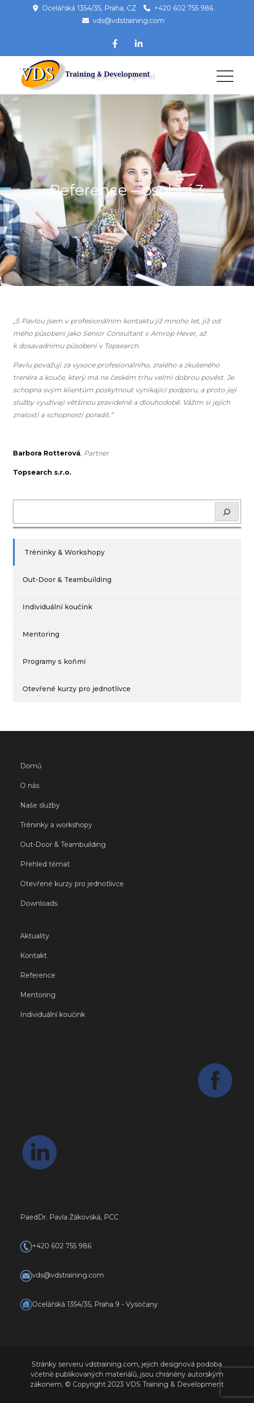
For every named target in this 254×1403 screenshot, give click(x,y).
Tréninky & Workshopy (64, 552)
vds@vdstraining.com (129, 20)
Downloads (38, 903)
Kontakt (33, 955)
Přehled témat (45, 864)
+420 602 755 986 (183, 8)
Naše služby (40, 805)
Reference (37, 975)
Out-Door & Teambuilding (66, 579)
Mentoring (40, 634)
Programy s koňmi (54, 661)
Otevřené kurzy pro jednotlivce (76, 688)
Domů (31, 766)
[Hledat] (227, 511)
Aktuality (34, 936)
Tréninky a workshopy (56, 825)
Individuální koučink (57, 607)
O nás (29, 785)
